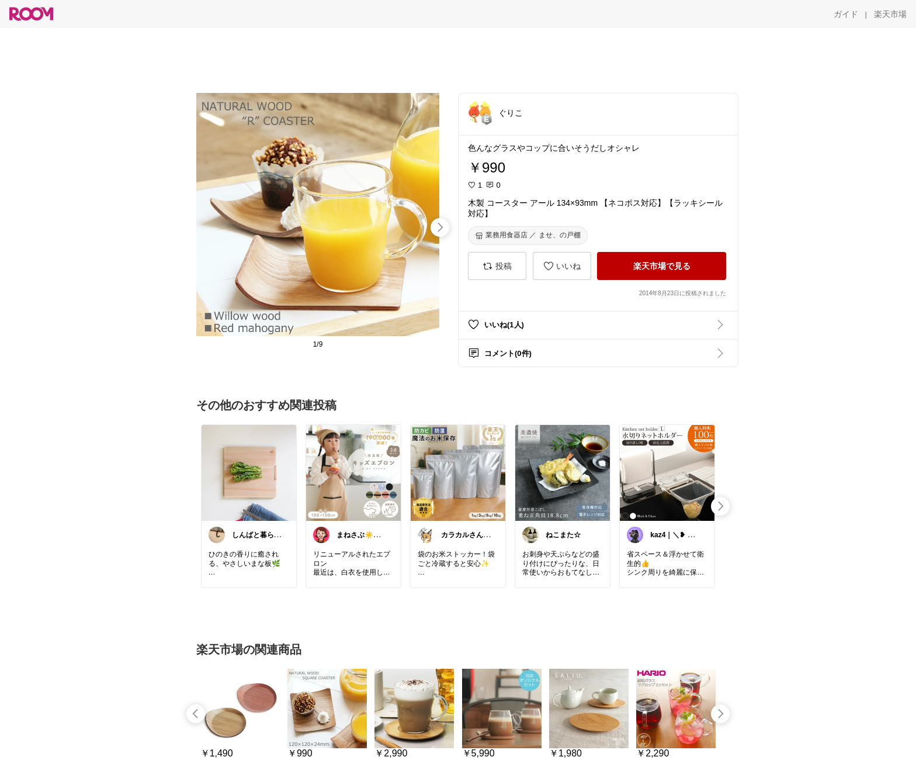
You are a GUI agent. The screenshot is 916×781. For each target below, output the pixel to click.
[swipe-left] (195, 713)
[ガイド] (846, 14)
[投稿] (497, 266)
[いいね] (562, 266)
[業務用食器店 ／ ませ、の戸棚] (528, 235)
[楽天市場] (890, 14)
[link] (249, 472)
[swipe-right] (440, 227)
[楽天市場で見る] (661, 266)
